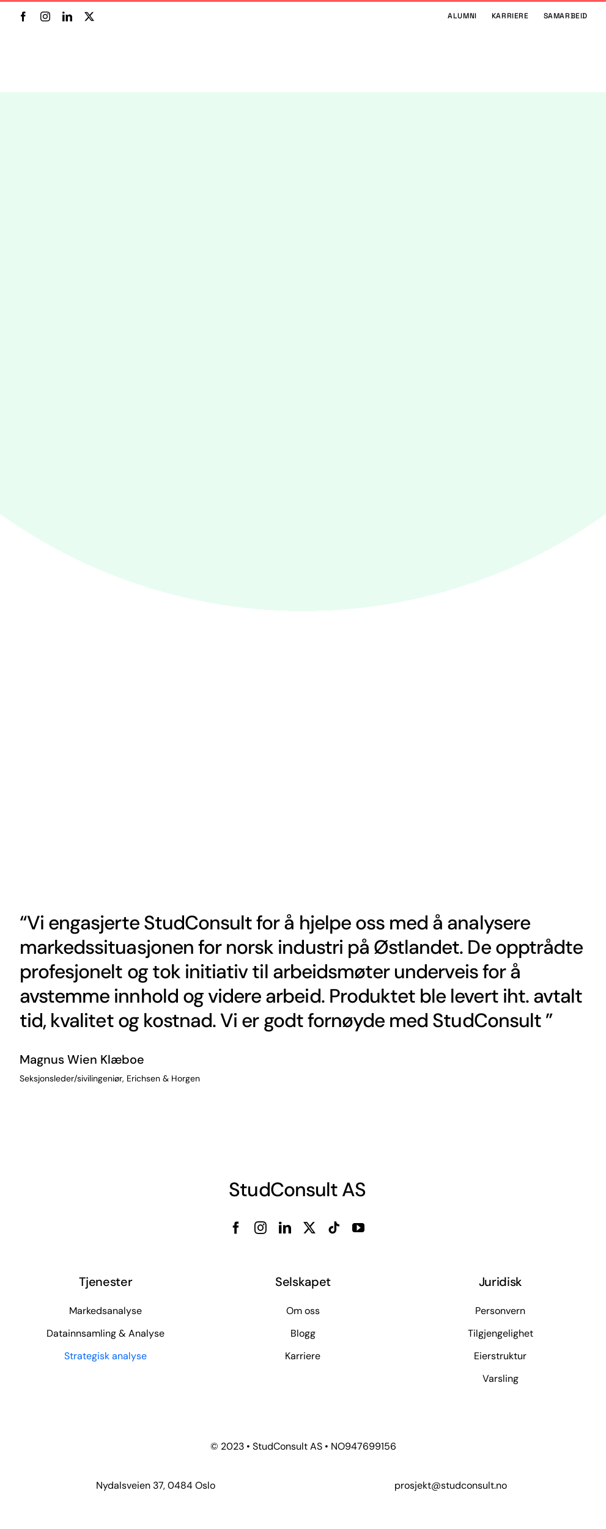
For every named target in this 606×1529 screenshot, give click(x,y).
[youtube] (358, 1228)
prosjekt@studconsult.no (450, 1485)
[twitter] (89, 16)
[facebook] (23, 16)
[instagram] (45, 16)
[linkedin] (67, 16)
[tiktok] (334, 1228)
